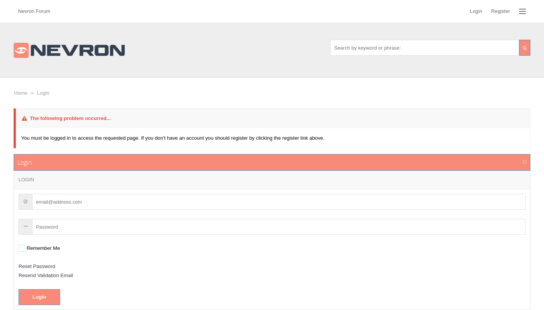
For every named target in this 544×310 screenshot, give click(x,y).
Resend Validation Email (46, 275)
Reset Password (37, 266)
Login (43, 93)
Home (21, 93)
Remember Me (42, 248)
